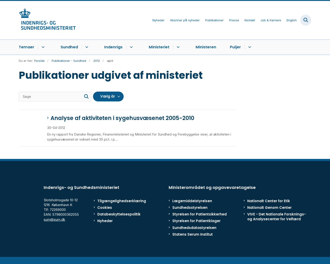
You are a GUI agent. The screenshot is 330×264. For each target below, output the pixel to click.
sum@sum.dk (54, 224)
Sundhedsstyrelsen (190, 212)
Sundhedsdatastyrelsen (194, 232)
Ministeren (206, 47)
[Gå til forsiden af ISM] (47, 20)
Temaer (26, 47)
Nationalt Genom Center (269, 212)
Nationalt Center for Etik (268, 206)
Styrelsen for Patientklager (196, 225)
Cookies (104, 212)
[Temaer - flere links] (42, 47)
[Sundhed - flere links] (86, 47)
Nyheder (105, 225)
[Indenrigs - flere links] (130, 47)
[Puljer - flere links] (249, 47)
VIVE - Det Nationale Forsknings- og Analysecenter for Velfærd (276, 221)
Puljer (235, 47)
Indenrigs (113, 47)
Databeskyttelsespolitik (116, 219)
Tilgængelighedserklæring (116, 206)
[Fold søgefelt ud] (305, 20)
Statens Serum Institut (192, 239)
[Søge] (55, 96)
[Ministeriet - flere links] (177, 47)
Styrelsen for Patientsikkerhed (199, 219)
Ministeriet (159, 47)
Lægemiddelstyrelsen (192, 206)
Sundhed (69, 47)
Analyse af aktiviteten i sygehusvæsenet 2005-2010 (122, 118)
